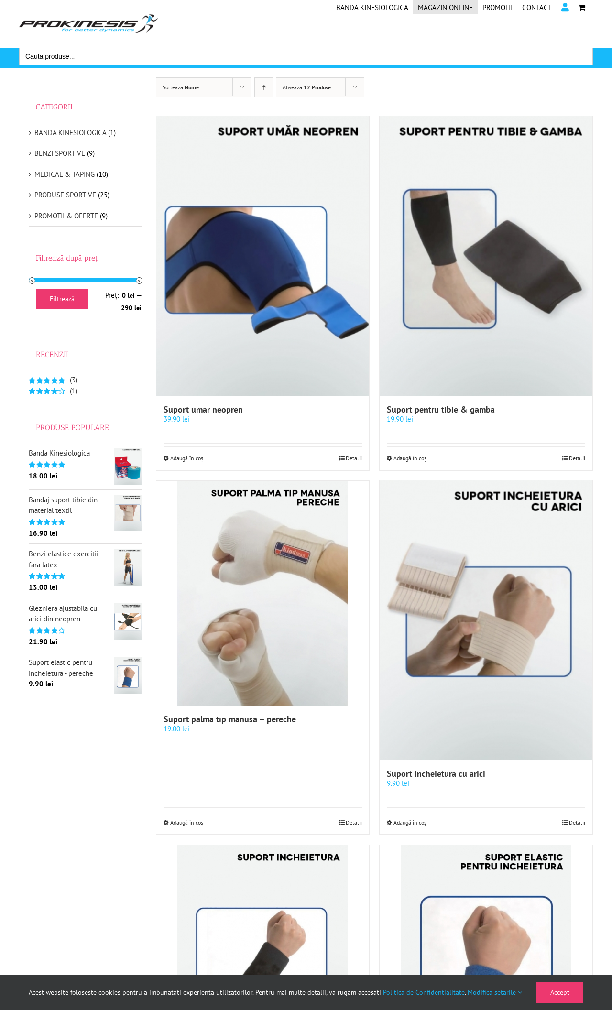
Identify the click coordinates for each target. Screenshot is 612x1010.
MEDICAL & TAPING (64, 174)
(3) (53, 379)
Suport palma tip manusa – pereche (230, 720)
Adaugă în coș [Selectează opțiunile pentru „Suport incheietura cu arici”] (409, 824)
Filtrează (62, 298)
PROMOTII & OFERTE (66, 215)
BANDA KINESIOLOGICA (70, 132)
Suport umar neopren (203, 410)
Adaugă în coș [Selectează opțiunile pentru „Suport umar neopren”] (186, 459)
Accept (559, 992)
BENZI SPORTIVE (59, 153)
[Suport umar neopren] (262, 257)
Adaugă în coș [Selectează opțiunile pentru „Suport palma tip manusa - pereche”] (186, 824)
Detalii (354, 459)
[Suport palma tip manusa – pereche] (262, 594)
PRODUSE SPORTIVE (65, 194)
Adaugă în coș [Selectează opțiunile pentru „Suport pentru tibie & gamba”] (409, 459)
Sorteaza (181, 87)
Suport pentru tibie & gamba (441, 410)
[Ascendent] (263, 87)
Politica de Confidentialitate (424, 992)
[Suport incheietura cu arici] (486, 622)
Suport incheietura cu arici (436, 775)
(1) (53, 390)
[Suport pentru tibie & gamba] (486, 257)
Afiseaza (307, 87)
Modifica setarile (495, 992)
